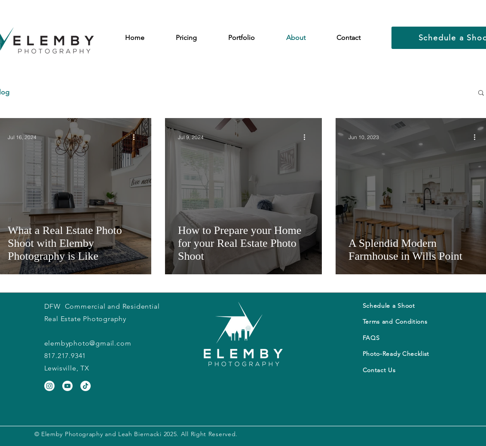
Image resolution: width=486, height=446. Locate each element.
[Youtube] (67, 386)
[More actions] (137, 137)
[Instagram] (49, 386)
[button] (186, 38)
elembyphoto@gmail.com (87, 343)
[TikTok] (85, 386)
